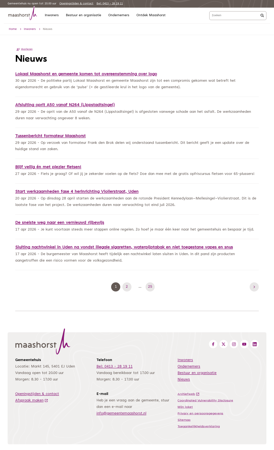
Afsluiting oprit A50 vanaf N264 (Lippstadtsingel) (65, 105)
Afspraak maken (31, 400)
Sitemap (184, 420)
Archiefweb (189, 394)
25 (151, 287)
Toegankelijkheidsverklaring (199, 426)
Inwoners (52, 15)
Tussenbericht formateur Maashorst (50, 136)
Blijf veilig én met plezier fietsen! (48, 167)
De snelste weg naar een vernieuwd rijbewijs (59, 223)
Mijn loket (185, 407)
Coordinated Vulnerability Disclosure (205, 400)
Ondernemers (118, 15)
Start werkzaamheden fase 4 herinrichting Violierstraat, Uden (77, 192)
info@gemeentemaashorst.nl (121, 413)
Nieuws (184, 379)
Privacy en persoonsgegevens (200, 413)
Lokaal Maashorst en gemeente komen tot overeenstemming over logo (86, 74)
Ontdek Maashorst (151, 15)
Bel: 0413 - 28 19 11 (109, 3)
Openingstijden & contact (76, 3)
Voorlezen (24, 49)
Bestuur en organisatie (83, 15)
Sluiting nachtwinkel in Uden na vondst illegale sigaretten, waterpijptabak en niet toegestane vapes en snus (124, 247)
